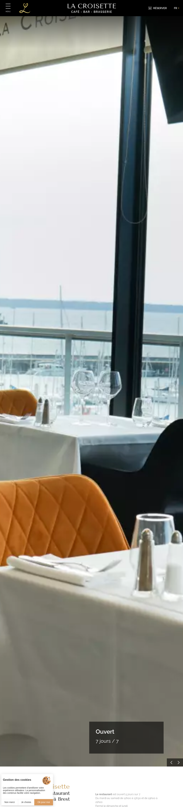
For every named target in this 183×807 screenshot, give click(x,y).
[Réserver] (157, 8)
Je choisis (26, 802)
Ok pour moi (44, 802)
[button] (171, 762)
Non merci (9, 802)
